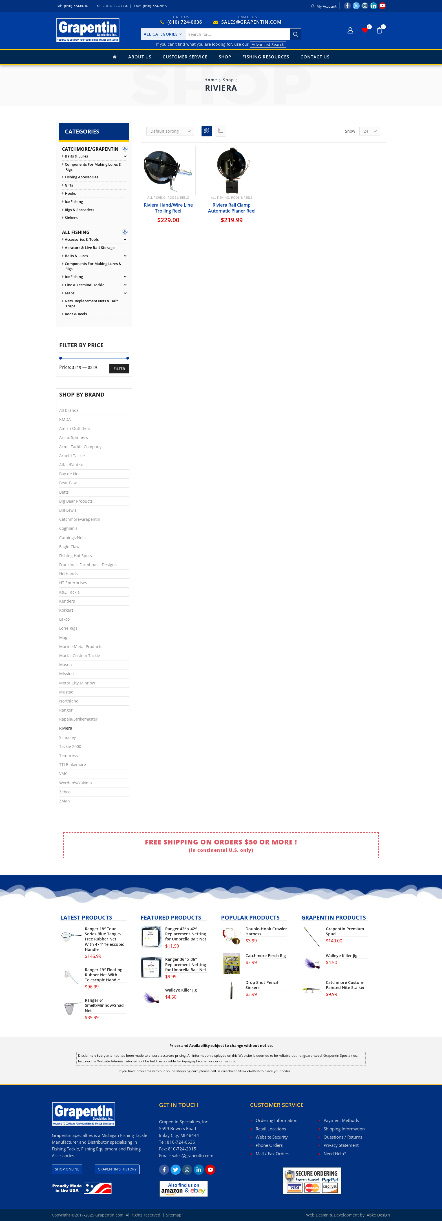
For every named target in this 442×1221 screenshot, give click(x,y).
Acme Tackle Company (80, 446)
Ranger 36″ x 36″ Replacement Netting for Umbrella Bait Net (185, 964)
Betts (64, 492)
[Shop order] (170, 131)
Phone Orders (269, 1145)
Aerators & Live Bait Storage (89, 247)
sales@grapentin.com (192, 1155)
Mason (65, 664)
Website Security (272, 1137)
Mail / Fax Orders (272, 1153)
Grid (207, 133)
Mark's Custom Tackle (79, 655)
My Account (327, 6)
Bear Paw (68, 482)
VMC (63, 773)
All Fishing (156, 197)
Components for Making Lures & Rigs (93, 167)
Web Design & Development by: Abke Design (348, 1215)
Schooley (67, 737)
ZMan (64, 801)
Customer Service (185, 57)
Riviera (65, 728)
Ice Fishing (74, 201)
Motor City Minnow (77, 683)
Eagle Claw (69, 546)
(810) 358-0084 (115, 5)
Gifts (69, 185)
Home (210, 79)
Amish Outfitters (74, 428)
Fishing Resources (265, 57)
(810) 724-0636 (76, 5)
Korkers (66, 610)
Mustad (66, 692)
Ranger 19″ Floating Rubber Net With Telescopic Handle (103, 975)
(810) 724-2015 (155, 5)
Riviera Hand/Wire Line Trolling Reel (168, 208)
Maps (69, 293)
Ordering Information (276, 1120)
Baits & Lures (76, 156)
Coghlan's (68, 528)
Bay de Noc (69, 473)
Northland (69, 701)
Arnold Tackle (72, 455)
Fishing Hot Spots (75, 555)
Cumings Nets (72, 537)
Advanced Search (268, 44)
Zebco (64, 792)
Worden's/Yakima (75, 782)
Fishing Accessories (81, 177)
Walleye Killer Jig (181, 990)
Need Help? (335, 1153)
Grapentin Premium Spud (345, 931)
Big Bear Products (76, 501)
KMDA (65, 419)
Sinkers (71, 217)
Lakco (64, 619)
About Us (139, 57)
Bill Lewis (68, 510)
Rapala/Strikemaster (78, 719)
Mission (66, 673)
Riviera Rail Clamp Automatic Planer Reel (231, 208)
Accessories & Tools (82, 239)
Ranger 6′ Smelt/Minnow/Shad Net (104, 1005)
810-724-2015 (182, 1149)
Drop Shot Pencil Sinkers (262, 985)
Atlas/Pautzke (72, 464)
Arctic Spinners (73, 437)
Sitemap (174, 1215)
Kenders (67, 601)
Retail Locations (271, 1129)
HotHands (68, 573)
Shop (225, 57)
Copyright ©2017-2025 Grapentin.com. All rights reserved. (107, 1215)
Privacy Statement (341, 1145)
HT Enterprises (73, 582)
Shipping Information (344, 1129)
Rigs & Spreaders (79, 209)
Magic (64, 637)
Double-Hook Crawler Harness (266, 931)
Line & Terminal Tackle (84, 285)
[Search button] (295, 34)
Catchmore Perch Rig (266, 955)
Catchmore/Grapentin (90, 149)
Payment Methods (341, 1120)
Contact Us (315, 57)
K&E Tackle (69, 592)
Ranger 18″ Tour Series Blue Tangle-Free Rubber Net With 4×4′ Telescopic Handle (104, 939)
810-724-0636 (181, 1142)
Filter (119, 368)
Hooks (70, 193)
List (220, 133)
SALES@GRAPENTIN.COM (251, 22)
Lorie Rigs (68, 628)
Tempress (68, 755)
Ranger (66, 710)
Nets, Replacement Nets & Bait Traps (91, 303)
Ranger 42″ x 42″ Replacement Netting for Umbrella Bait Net (185, 934)
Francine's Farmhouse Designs (88, 564)
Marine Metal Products (80, 646)
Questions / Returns (343, 1137)
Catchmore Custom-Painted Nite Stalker (345, 985)
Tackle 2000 (70, 746)
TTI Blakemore (72, 764)
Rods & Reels (178, 197)
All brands (69, 410)
